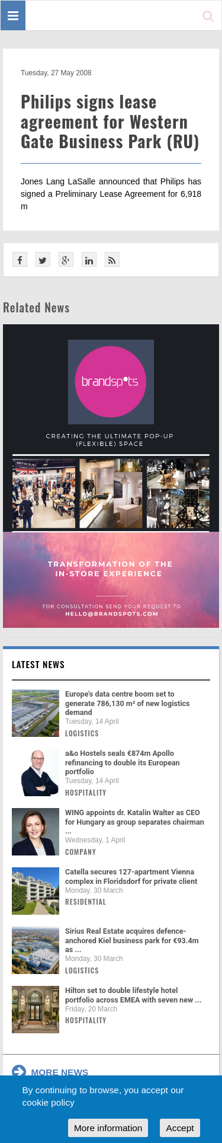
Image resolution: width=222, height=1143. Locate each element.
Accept (180, 1128)
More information (108, 1128)
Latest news (38, 664)
